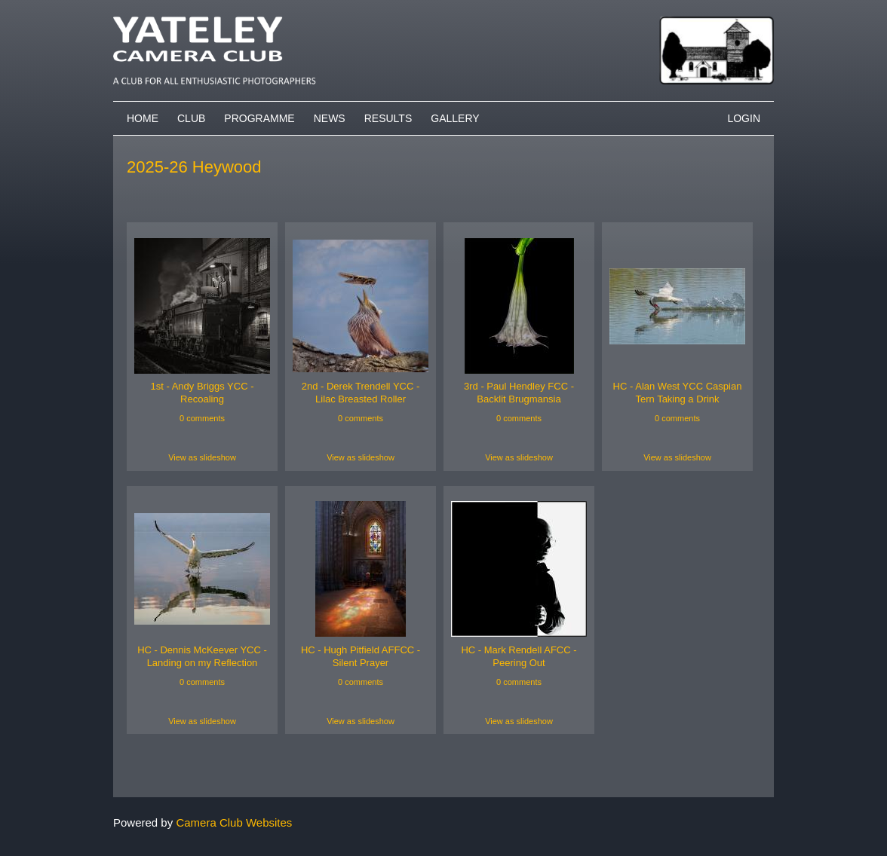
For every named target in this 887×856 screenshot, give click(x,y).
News (329, 118)
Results (388, 118)
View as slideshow (202, 457)
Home (142, 118)
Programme (259, 118)
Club (191, 118)
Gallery (455, 118)
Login (743, 118)
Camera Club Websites (234, 822)
